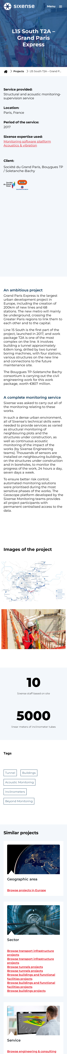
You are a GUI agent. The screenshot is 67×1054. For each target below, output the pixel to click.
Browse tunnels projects (25, 967)
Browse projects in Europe (26, 890)
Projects (18, 71)
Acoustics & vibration (20, 145)
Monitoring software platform (27, 141)
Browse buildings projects (26, 991)
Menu (55, 6)
